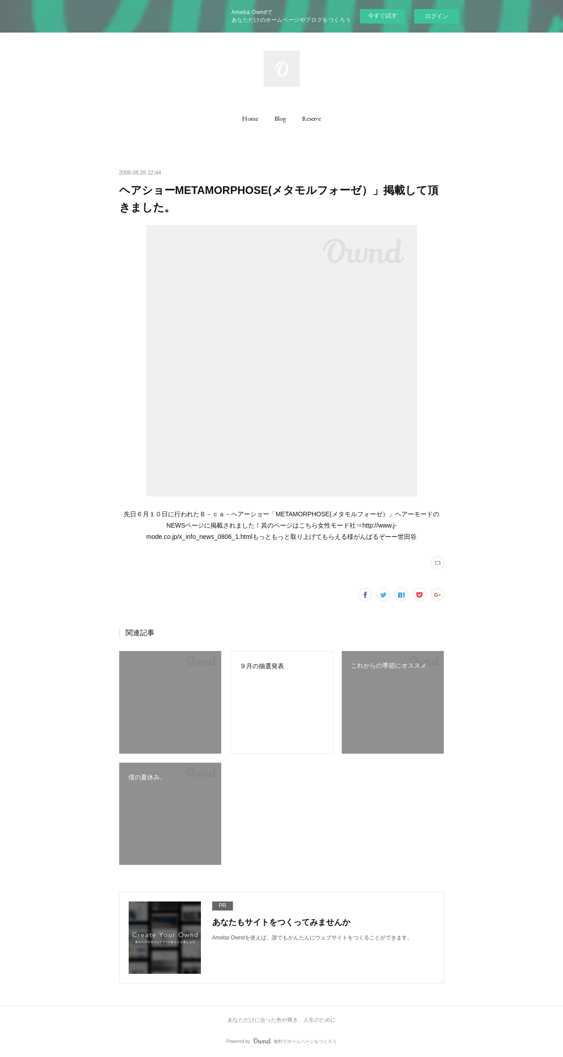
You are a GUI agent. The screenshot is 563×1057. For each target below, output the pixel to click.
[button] (250, 118)
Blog (280, 118)
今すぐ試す (382, 15)
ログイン (436, 16)
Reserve (311, 118)
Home (250, 118)
